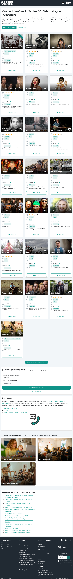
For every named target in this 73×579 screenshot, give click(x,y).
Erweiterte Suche (36, 391)
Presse (39, 559)
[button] (69, 3)
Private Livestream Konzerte (26, 564)
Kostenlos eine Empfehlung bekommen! (15, 412)
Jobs (38, 558)
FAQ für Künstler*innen (7, 543)
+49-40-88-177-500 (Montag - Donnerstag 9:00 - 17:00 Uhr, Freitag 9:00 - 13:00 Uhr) (45, 573)
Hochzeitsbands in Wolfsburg (13, 514)
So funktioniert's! (23, 27)
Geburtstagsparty (23, 545)
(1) (32, 261)
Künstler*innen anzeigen (36, 388)
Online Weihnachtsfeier (25, 556)
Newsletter (40, 563)
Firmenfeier (22, 552)
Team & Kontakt (41, 552)
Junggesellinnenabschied (25, 568)
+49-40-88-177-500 (10, 408)
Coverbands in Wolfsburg (12, 528)
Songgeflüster (41, 546)
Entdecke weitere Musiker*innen (36, 362)
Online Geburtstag (23, 566)
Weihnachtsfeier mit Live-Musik (27, 554)
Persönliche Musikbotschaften (26, 560)
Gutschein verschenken (6, 549)
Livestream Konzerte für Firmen (27, 562)
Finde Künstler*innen (9, 27)
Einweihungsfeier (23, 570)
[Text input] (62, 557)
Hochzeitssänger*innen (25, 549)
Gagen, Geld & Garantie (6, 547)
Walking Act (22, 572)
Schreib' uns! (7, 410)
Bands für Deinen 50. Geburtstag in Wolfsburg (18, 516)
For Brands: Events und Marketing (43, 543)
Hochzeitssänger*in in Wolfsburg (14, 518)
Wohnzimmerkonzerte (24, 543)
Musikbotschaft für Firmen (25, 558)
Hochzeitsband (22, 547)
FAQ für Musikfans (5, 545)
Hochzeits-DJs (22, 550)
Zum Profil (13, 71)
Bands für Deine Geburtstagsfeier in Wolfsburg (18, 507)
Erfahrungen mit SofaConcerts (44, 554)
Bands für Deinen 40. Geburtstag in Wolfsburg (18, 532)
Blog (38, 556)
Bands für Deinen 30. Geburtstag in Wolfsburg (18, 530)
